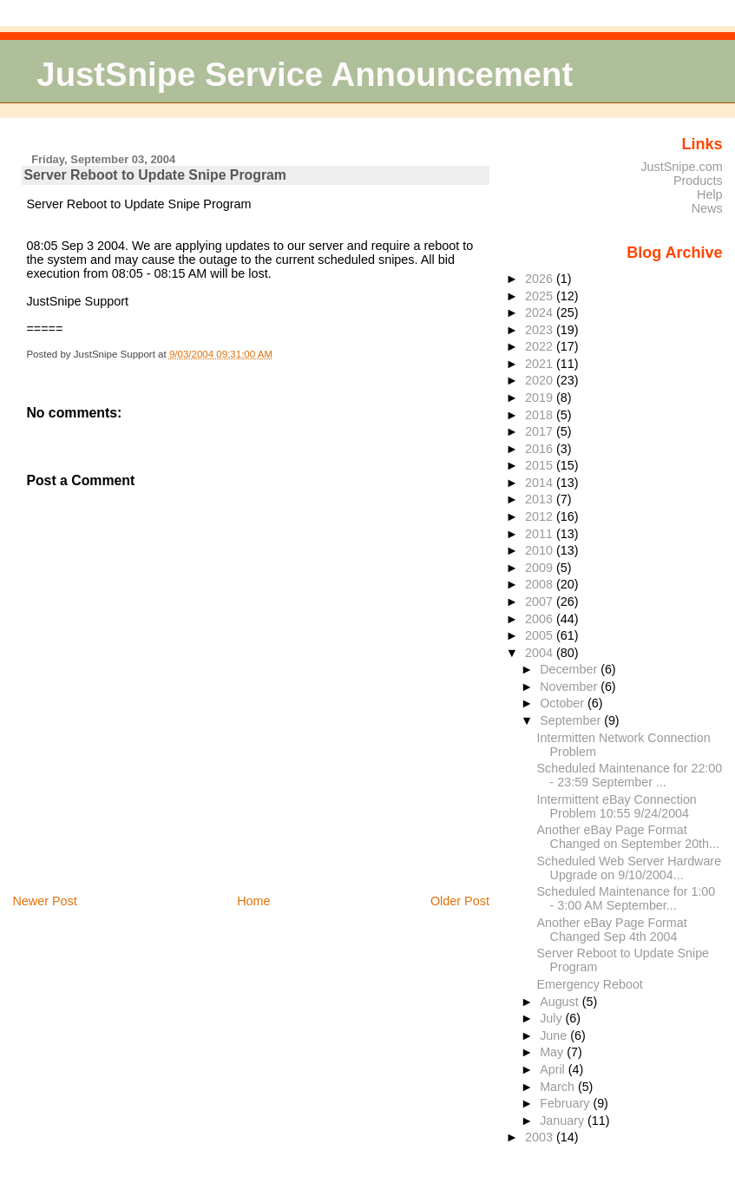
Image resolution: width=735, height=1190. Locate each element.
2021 (540, 364)
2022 (540, 346)
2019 (540, 397)
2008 (540, 584)
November (570, 687)
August (561, 1002)
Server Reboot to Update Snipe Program (154, 175)
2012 (540, 516)
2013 (540, 499)
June (555, 1035)
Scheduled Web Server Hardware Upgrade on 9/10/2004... (629, 868)
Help (710, 194)
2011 (540, 534)
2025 (540, 296)
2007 (540, 601)
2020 (540, 380)
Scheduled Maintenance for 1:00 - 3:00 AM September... (626, 898)
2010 (540, 550)
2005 (540, 635)
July (552, 1018)
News (707, 208)
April (554, 1069)
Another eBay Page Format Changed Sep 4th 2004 (612, 929)
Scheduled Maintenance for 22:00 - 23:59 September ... (630, 775)
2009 (540, 568)
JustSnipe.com (681, 167)
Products (698, 180)
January (563, 1121)
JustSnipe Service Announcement (304, 74)
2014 (540, 483)
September (572, 720)
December (570, 669)
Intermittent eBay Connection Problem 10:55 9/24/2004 (617, 806)
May (553, 1052)
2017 (540, 431)
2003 (540, 1137)
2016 (540, 449)
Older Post (459, 901)
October (563, 703)
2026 (540, 279)
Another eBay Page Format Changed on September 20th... (628, 837)
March (559, 1087)
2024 (540, 312)
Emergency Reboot (590, 984)
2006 (540, 619)
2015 (540, 465)
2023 (540, 330)
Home (253, 901)
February (566, 1103)
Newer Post (44, 901)
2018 (540, 415)
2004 (540, 653)
